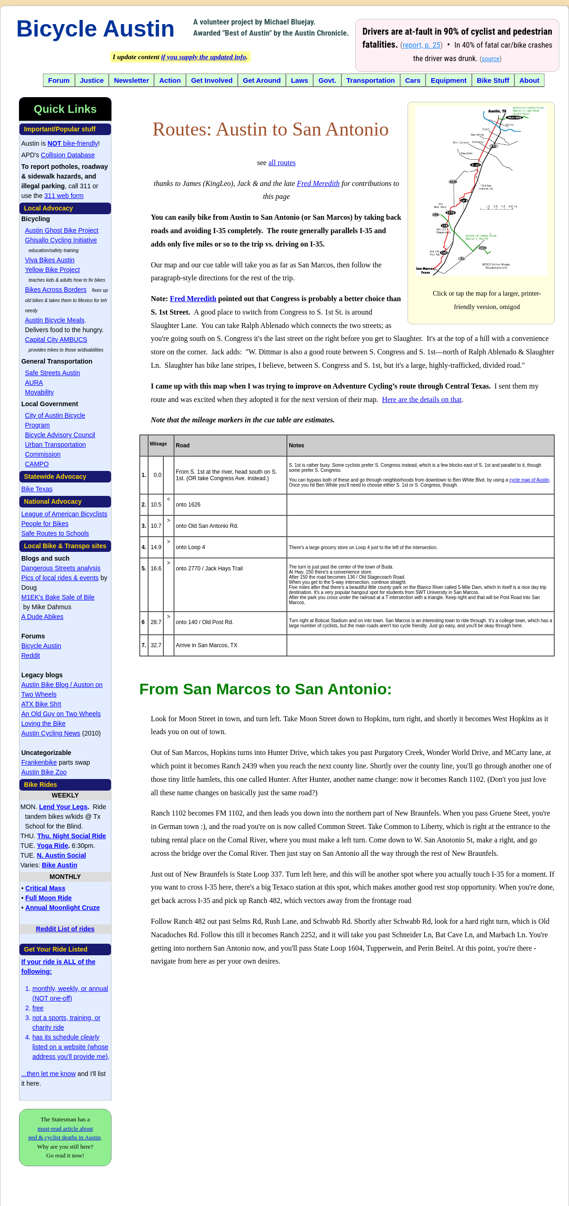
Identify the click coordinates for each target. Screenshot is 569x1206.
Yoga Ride (52, 845)
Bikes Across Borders (56, 289)
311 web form (64, 195)
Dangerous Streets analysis (60, 568)
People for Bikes (44, 523)
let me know (58, 1073)
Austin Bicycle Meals (54, 320)
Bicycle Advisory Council (60, 435)
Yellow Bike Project (52, 269)
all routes (282, 163)
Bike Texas (36, 489)
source (491, 59)
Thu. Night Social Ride (71, 836)
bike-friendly (73, 143)
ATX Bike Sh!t (41, 704)
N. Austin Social (61, 855)
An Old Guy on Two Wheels (61, 713)
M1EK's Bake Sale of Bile (57, 597)
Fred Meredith (318, 183)
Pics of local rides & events (60, 577)
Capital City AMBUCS (56, 339)
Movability (39, 392)
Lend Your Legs (63, 806)
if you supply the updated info (203, 57)
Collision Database (68, 155)
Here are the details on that (422, 399)
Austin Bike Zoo (44, 772)
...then (31, 1073)
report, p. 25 (421, 44)
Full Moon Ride (48, 898)
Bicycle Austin (95, 29)
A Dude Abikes (42, 616)
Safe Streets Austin (52, 373)
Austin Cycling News (50, 733)
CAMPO (37, 464)
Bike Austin (59, 865)
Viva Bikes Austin (49, 260)
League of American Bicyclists (64, 514)
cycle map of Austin (529, 479)
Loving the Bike (43, 723)
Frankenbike (39, 762)
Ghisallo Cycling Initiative (61, 240)
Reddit (30, 655)
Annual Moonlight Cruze (62, 907)
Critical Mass (45, 888)
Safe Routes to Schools (55, 533)
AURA (34, 382)
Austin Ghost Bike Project (62, 230)
